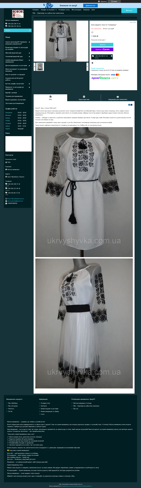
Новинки (86, 10)
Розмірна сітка (64, 10)
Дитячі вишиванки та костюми (16, 65)
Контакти (44, 406)
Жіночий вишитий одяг (13, 53)
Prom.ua (80, 484)
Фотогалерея (76, 10)
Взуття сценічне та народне (15, 74)
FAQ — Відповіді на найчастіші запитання (48, 13)
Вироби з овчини (11, 93)
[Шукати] (30, 30)
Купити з (102, 49)
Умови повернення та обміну (50, 411)
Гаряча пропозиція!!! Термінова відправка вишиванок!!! (16, 43)
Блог (93, 10)
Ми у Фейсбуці (12, 403)
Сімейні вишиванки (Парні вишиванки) (14, 61)
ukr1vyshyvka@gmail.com (15, 201)
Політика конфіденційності (84, 486)
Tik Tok (10, 411)
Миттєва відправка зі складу (82, 403)
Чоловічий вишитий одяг (14, 56)
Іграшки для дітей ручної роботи (14, 79)
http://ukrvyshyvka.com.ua (15, 199)
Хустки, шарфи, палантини (14, 84)
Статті (42, 414)
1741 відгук (104, 1)
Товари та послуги (48, 10)
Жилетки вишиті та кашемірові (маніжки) (16, 70)
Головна (36, 10)
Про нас (75, 409)
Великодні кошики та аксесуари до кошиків (16, 48)
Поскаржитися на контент (68, 486)
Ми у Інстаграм (13, 406)
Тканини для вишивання (14, 96)
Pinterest (11, 409)
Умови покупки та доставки (49, 409)
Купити (102, 45)
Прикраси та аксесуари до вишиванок (14, 88)
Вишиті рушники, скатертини (15, 100)
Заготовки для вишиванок (14, 103)
